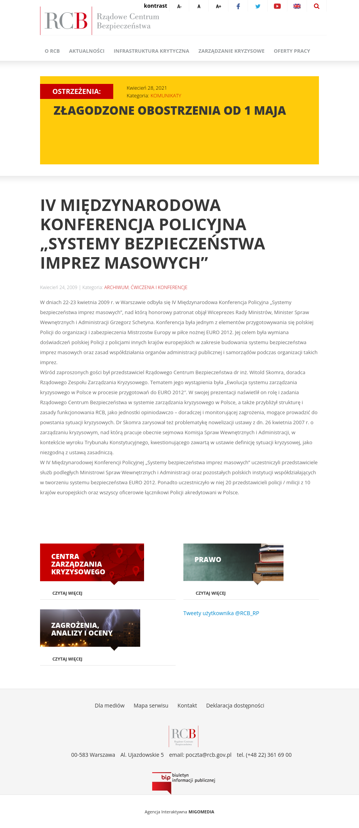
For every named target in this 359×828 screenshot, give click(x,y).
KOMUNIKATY (166, 95)
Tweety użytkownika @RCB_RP (221, 613)
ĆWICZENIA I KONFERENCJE (159, 287)
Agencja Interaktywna (166, 812)
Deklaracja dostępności (235, 705)
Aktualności (86, 50)
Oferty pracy (292, 50)
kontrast (155, 5)
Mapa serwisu (151, 705)
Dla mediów (109, 705)
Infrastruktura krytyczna (151, 50)
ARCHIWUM (116, 287)
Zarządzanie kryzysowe (231, 50)
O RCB (52, 50)
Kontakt (187, 705)
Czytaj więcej (67, 593)
